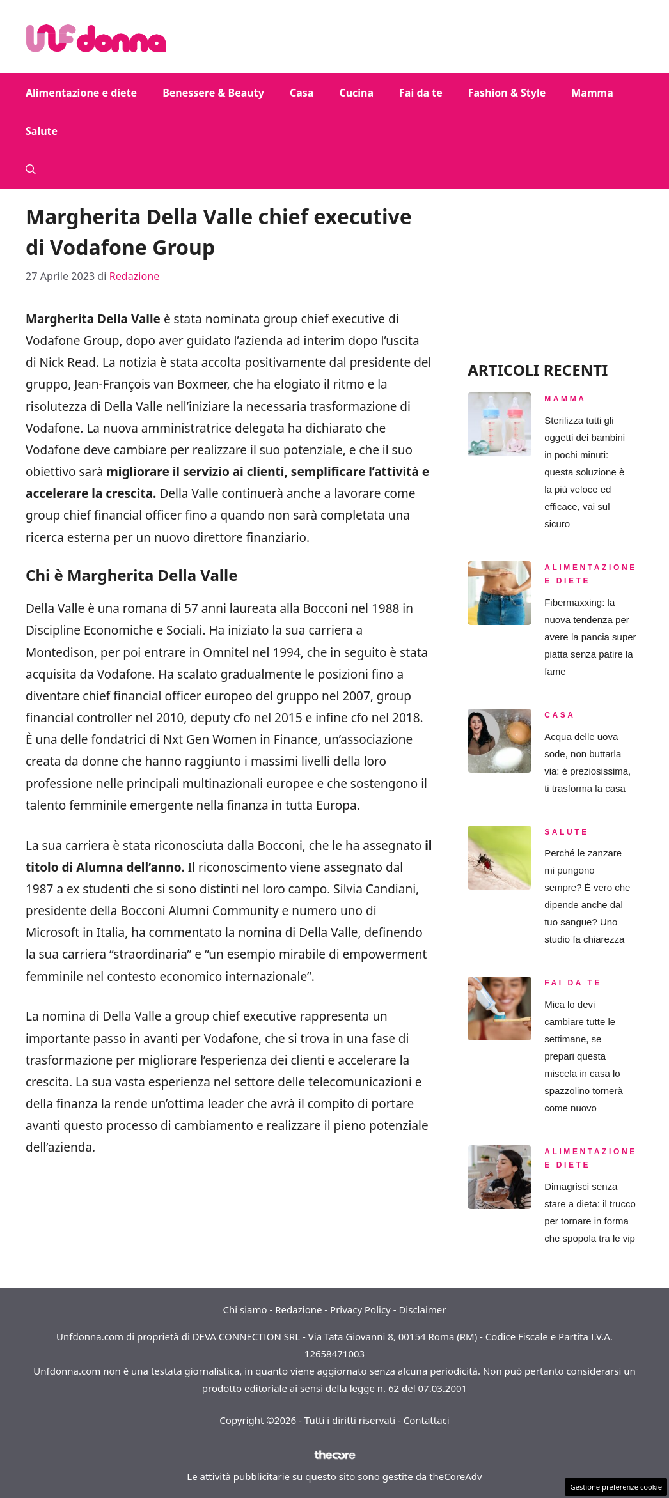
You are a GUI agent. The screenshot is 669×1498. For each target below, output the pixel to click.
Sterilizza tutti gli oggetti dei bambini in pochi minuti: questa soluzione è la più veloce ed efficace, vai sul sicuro (584, 472)
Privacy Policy (360, 1309)
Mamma (592, 93)
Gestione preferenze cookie (616, 1487)
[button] (31, 169)
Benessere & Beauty (213, 93)
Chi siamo (245, 1309)
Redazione (298, 1309)
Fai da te (421, 93)
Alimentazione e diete (81, 93)
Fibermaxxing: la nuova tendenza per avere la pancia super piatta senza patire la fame (590, 637)
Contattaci (427, 1420)
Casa (301, 93)
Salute (42, 131)
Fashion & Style (507, 93)
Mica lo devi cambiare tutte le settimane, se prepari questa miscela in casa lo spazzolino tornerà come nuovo (583, 1056)
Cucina (356, 93)
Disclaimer (422, 1309)
